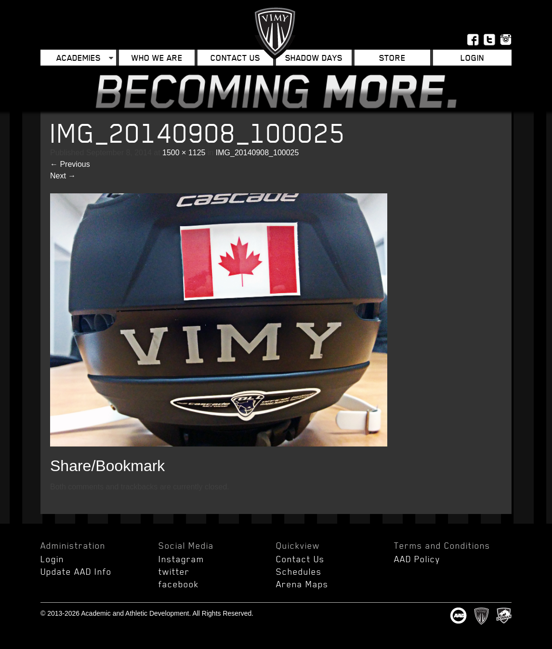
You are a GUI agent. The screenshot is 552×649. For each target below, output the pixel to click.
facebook (178, 584)
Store (392, 58)
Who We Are (157, 58)
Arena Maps (302, 584)
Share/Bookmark (107, 465)
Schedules (299, 571)
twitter (174, 571)
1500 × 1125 (183, 153)
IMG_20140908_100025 (257, 153)
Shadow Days (313, 58)
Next (63, 176)
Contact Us (235, 58)
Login (472, 58)
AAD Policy (417, 559)
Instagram (181, 559)
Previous (70, 164)
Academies (78, 58)
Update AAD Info (76, 571)
